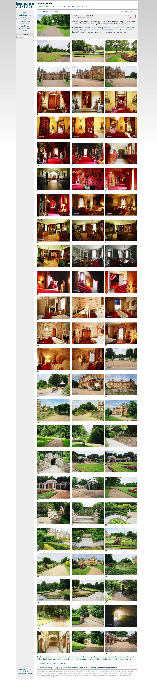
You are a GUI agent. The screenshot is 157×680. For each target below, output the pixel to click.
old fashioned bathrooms (97, 32)
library (25, 19)
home (25, 13)
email (98, 668)
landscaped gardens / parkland (112, 30)
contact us (25, 24)
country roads (103, 27)
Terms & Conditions (53, 677)
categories (25, 17)
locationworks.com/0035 (128, 11)
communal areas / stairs (87, 27)
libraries (129, 30)
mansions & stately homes (55, 6)
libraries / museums (79, 32)
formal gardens (115, 27)
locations (40, 6)
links (25, 30)
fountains (126, 27)
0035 (87, 6)
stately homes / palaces (75, 6)
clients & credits (25, 28)
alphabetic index (25, 15)
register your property (25, 673)
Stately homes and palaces (56, 663)
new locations (25, 21)
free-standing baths (115, 657)
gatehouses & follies (91, 30)
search (25, 671)
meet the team (25, 26)
